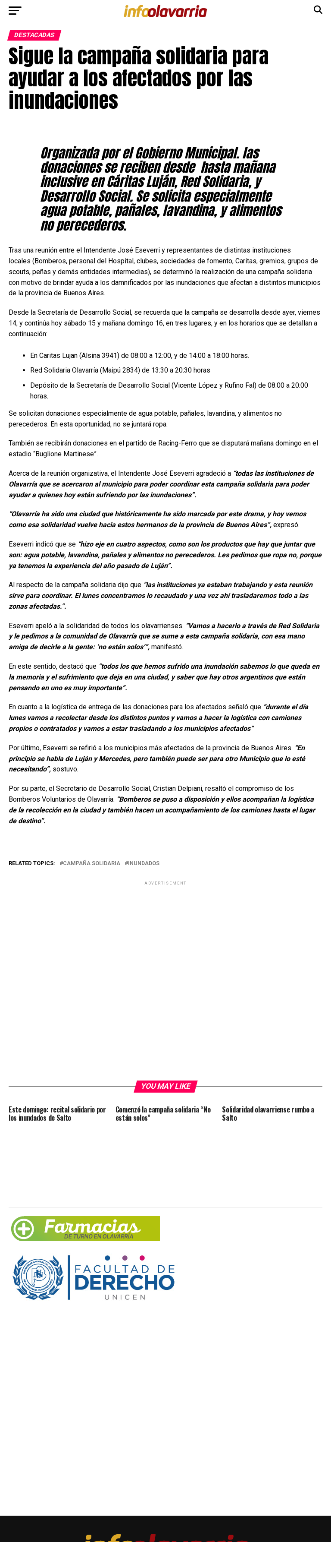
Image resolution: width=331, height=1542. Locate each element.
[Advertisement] (165, 980)
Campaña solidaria (91, 863)
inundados (143, 863)
